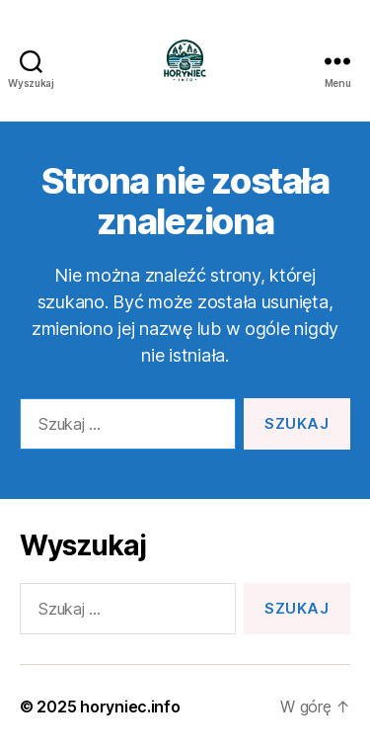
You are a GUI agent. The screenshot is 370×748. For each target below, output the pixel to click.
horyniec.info (130, 706)
